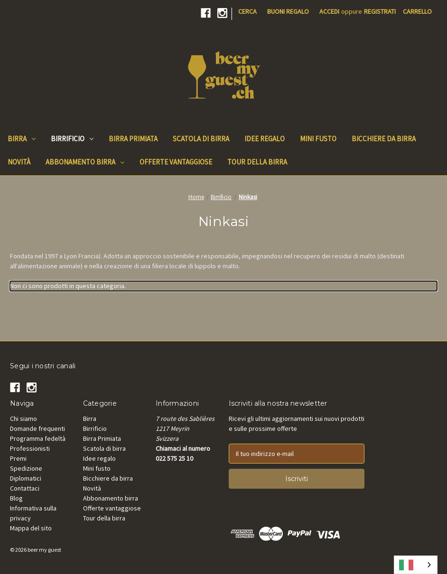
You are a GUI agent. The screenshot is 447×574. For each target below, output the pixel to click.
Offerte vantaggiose (112, 508)
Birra (22, 138)
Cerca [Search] (247, 11)
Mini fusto (97, 468)
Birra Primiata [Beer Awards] (133, 138)
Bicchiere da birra (108, 478)
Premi (18, 458)
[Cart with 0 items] (417, 11)
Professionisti (30, 448)
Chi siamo (23, 418)
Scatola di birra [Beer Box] (201, 138)
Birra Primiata (102, 438)
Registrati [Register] (380, 11)
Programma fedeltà (37, 438)
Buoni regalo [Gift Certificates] (288, 11)
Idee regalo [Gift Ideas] (264, 138)
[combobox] (416, 565)
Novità (92, 488)
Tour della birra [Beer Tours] (257, 161)
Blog (16, 498)
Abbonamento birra (85, 161)
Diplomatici (25, 478)
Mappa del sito (31, 528)
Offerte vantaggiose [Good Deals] (176, 161)
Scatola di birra (104, 448)
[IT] (415, 565)
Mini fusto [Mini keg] (318, 138)
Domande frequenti (37, 428)
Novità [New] (19, 161)
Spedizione (26, 468)
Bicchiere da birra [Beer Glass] (384, 138)
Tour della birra (104, 518)
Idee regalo (99, 458)
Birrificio (72, 138)
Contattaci (24, 488)
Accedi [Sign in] (329, 11)
